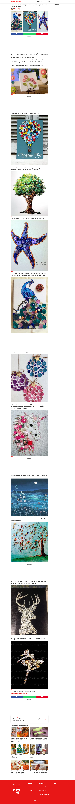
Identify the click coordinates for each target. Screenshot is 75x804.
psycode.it (30, 790)
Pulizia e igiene (54, 1)
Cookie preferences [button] (57, 788)
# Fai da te (18, 693)
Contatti (30, 788)
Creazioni (48, 1)
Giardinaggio (40, 1)
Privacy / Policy (56, 786)
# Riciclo (13, 693)
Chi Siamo (30, 786)
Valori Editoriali (42, 790)
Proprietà (41, 792)
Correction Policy (43, 788)
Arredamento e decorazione (30, 1)
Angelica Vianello (17, 8)
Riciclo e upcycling (61, 1)
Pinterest (12, 94)
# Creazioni (23, 693)
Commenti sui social (44, 794)
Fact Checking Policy (43, 786)
